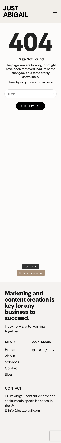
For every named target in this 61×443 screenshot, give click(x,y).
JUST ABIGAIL (15, 11)
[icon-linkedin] (52, 350)
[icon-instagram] (33, 350)
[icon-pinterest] (40, 350)
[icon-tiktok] (46, 350)
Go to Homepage (30, 106)
